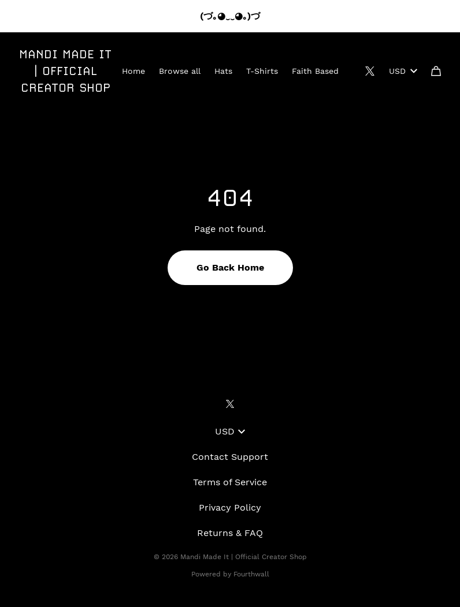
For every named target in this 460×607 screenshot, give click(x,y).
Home (133, 71)
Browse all (180, 71)
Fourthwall (251, 574)
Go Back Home (230, 267)
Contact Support (230, 456)
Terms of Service (230, 482)
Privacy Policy (230, 507)
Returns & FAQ (230, 532)
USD (403, 71)
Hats (223, 71)
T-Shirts (262, 71)
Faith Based (315, 71)
